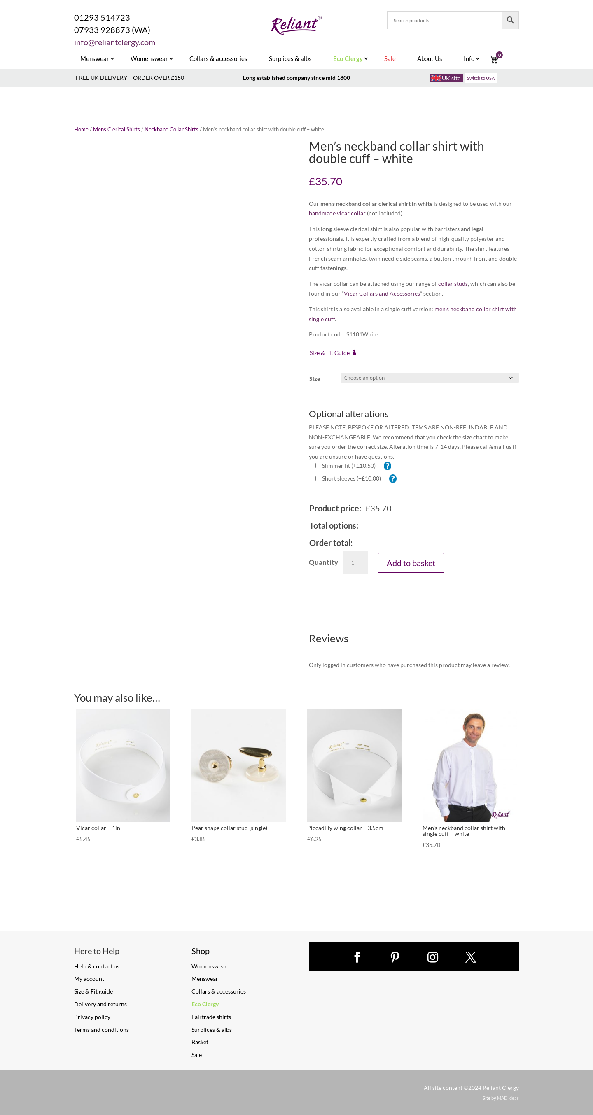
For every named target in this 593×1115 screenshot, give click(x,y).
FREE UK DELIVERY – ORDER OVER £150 (130, 77)
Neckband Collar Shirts (171, 129)
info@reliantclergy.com (114, 42)
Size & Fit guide (93, 991)
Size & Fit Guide (330, 352)
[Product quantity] (355, 562)
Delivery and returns (100, 1004)
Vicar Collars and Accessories (382, 293)
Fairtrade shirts (211, 1016)
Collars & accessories (218, 59)
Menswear (94, 59)
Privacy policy (92, 1016)
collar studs (453, 283)
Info (469, 59)
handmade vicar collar (337, 213)
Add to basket (411, 563)
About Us (429, 59)
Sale (196, 1054)
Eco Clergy (205, 1004)
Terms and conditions (101, 1029)
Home (81, 129)
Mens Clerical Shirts (116, 129)
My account (89, 978)
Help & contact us (96, 966)
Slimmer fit (349, 465)
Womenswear (149, 59)
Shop (200, 951)
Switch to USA (481, 78)
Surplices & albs (290, 59)
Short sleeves (351, 478)
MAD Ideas (508, 1098)
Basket (199, 1041)
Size (314, 378)
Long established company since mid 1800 (296, 77)
